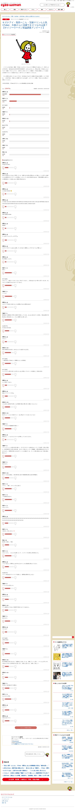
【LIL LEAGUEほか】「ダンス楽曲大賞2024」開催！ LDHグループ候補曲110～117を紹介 (67, 775)
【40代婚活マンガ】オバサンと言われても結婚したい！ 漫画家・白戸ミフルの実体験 (67, 664)
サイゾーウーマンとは (7, 797)
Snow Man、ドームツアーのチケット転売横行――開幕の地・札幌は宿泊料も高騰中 (67, 747)
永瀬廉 (71, 759)
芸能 (15, 9)
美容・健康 (60, 9)
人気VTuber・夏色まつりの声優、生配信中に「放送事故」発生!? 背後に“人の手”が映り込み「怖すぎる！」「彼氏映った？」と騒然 (38, 775)
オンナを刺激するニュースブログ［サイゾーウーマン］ (22, 744)
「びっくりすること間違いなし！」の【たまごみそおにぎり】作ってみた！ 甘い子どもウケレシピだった (67, 722)
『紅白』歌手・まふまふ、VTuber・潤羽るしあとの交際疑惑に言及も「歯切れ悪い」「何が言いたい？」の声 (32, 765)
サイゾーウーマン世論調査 (9, 34)
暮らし (5, 9)
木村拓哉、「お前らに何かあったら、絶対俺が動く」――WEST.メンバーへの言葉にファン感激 (67, 739)
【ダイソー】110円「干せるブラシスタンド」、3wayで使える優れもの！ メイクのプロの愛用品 (68, 687)
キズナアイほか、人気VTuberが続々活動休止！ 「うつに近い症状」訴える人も (24, 770)
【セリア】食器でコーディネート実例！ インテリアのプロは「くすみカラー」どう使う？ (67, 704)
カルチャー (51, 9)
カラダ (71, 690)
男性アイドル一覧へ (68, 781)
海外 (42, 9)
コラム (32, 9)
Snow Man (71, 751)
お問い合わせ (5, 800)
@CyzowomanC (15, 741)
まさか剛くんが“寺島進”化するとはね (51, 4)
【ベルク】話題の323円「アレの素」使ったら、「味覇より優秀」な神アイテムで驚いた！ (67, 696)
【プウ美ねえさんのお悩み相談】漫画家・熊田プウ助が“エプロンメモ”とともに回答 (67, 646)
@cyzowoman (19, 742)
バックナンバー (5, 799)
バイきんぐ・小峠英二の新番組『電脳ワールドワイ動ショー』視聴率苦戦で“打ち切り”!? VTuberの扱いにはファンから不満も (36, 773)
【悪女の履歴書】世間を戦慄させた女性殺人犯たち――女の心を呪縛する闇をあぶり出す (67, 655)
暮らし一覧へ (70, 730)
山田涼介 (71, 769)
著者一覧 (4, 802)
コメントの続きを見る (25, 727)
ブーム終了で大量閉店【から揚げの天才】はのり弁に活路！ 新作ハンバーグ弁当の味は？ (67, 713)
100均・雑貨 (70, 708)
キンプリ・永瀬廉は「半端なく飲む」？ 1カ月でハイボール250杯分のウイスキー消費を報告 (67, 756)
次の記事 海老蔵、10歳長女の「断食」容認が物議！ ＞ (26, 779)
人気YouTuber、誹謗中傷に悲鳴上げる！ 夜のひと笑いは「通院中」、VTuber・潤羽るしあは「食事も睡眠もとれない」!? (35, 768)
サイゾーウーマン (11, 5)
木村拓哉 (71, 742)
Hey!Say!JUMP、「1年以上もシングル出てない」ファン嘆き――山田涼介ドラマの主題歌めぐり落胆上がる (67, 765)
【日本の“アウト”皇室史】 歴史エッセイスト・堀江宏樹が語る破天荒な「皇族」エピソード (67, 674)
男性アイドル (24, 9)
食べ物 (71, 699)
